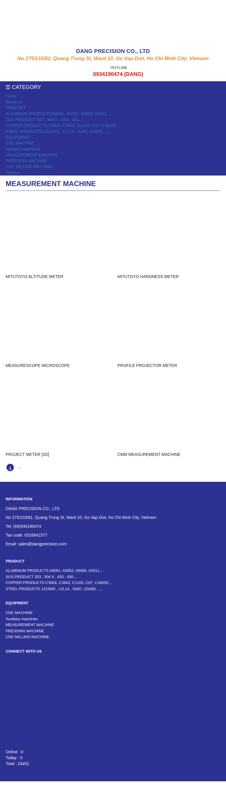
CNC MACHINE (20, 143)
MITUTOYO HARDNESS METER (148, 276)
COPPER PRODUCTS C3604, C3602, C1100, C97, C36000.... (63, 125)
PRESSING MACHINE (26, 160)
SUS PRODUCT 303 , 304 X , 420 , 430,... (44, 119)
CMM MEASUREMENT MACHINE (148, 454)
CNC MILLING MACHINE (29, 166)
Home (11, 96)
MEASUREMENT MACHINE (32, 155)
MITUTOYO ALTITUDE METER (34, 276)
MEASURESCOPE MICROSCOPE (38, 365)
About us (14, 102)
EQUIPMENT (18, 137)
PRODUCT (16, 107)
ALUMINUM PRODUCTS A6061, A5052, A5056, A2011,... (58, 113)
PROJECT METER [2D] (27, 454)
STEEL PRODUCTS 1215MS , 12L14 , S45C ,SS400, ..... (58, 131)
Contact (13, 172)
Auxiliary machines (23, 149)
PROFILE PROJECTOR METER (147, 365)
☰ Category (23, 87)
